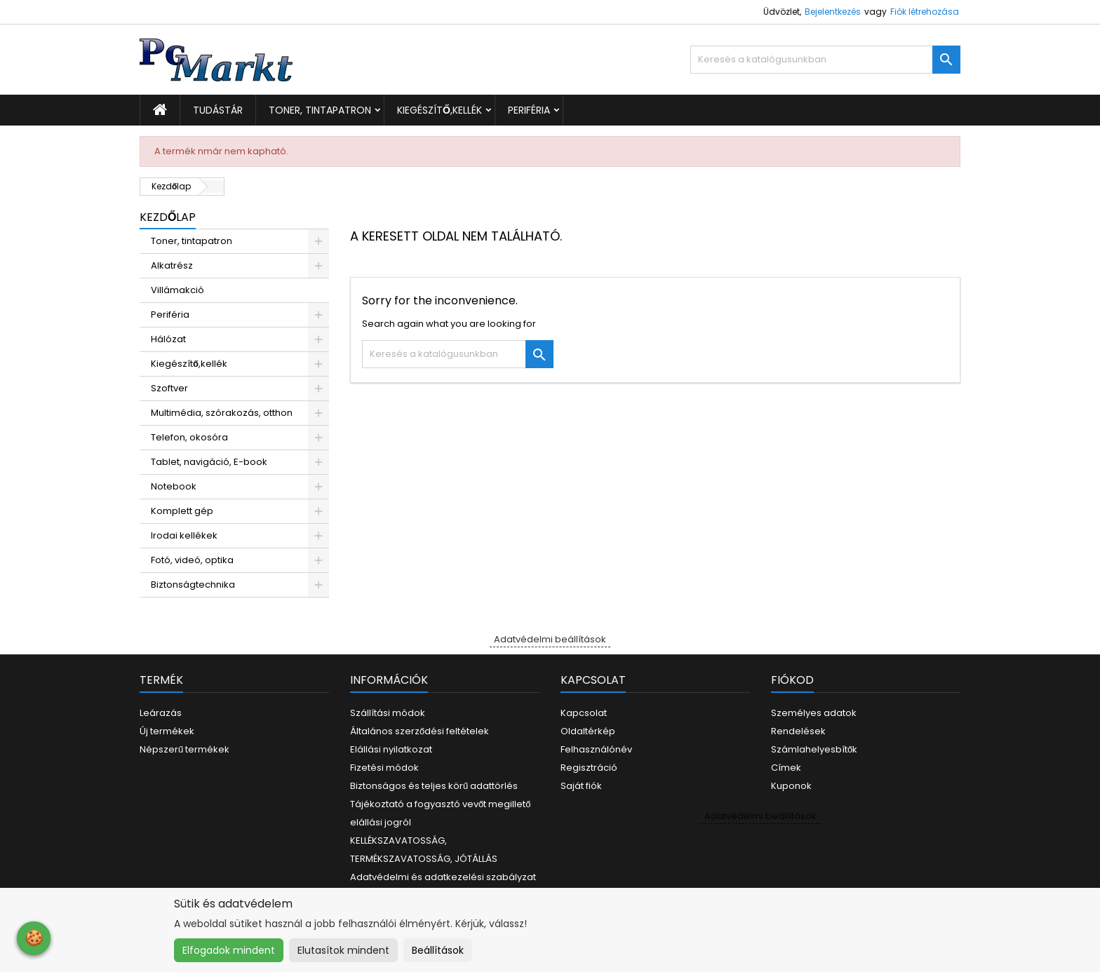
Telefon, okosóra (189, 437)
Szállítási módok (387, 713)
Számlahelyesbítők (814, 749)
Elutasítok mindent (343, 950)
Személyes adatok (814, 713)
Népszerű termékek (184, 749)
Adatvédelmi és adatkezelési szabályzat (443, 877)
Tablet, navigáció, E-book (209, 461)
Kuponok (791, 785)
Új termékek (167, 731)
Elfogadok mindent (228, 950)
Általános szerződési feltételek (419, 731)
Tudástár (218, 110)
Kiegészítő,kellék (439, 110)
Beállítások (438, 950)
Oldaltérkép (588, 731)
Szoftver (169, 388)
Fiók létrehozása (924, 12)
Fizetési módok (384, 767)
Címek (786, 767)
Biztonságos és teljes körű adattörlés (434, 785)
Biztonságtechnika (193, 584)
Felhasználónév (596, 749)
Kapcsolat (584, 713)
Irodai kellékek (184, 535)
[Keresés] (825, 60)
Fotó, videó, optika (192, 560)
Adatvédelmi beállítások (550, 639)
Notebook (173, 486)
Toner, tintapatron (320, 110)
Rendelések (798, 731)
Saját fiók (581, 785)
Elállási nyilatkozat (391, 749)
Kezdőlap (168, 217)
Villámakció (177, 290)
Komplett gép (182, 511)
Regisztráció (589, 767)
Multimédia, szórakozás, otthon (222, 412)
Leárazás (161, 713)
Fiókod (792, 680)
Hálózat (168, 339)
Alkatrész (172, 265)
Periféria (529, 110)
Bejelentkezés (833, 12)
